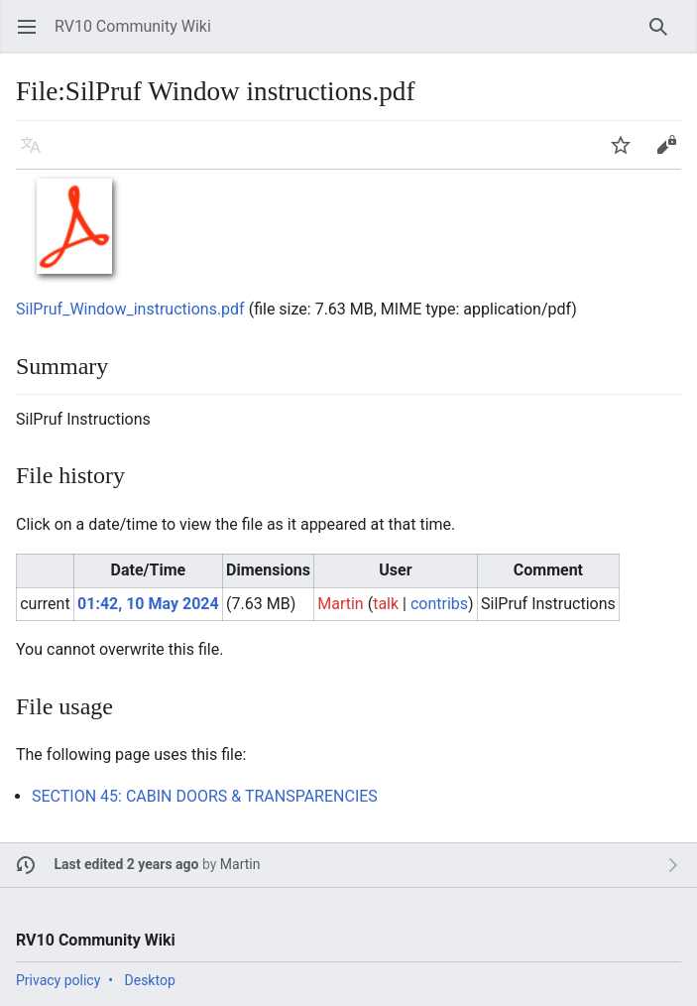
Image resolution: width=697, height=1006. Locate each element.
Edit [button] (670, 154)
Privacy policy (58, 980)
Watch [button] (627, 154)
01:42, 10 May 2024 (148, 603)
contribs (439, 603)
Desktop (150, 980)
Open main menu (33, 36)
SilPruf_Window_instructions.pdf (130, 309)
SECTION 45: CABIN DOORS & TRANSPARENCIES (205, 796)
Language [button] (37, 154)
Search (664, 36)
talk (386, 603)
